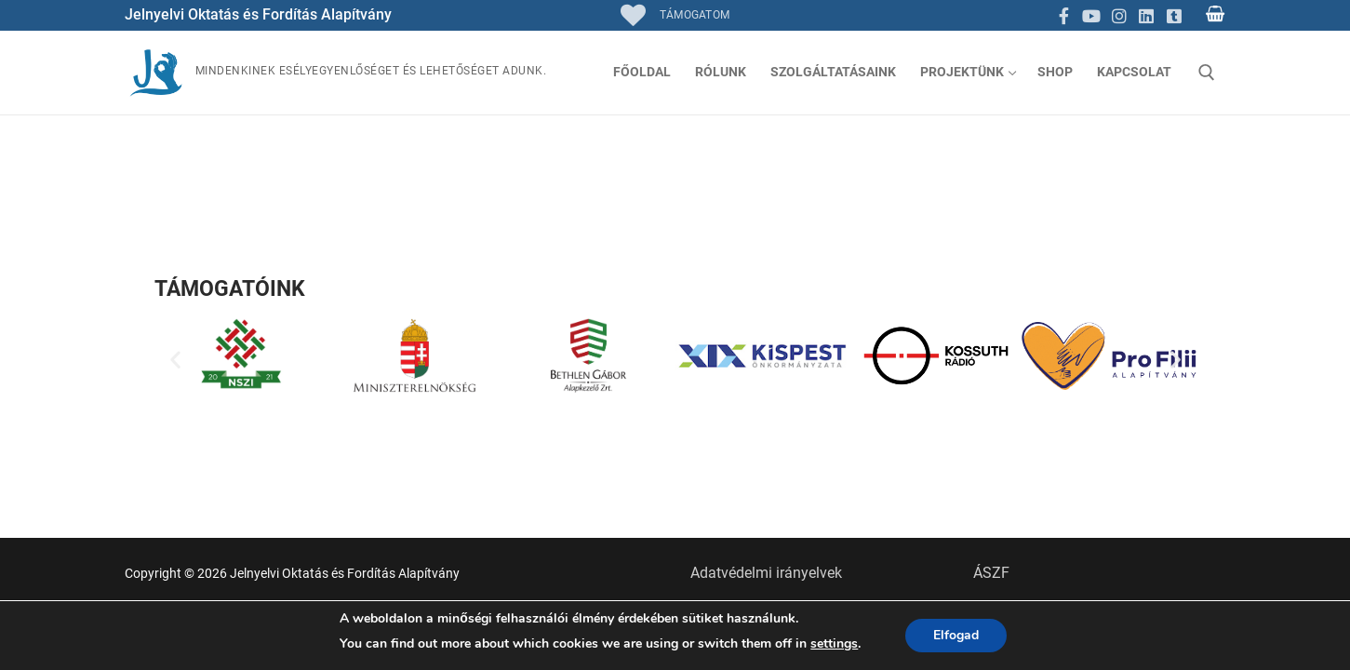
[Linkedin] (1146, 16)
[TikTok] (1174, 16)
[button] (175, 359)
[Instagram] (1119, 16)
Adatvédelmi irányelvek (766, 573)
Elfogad (956, 635)
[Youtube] (1091, 16)
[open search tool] (1206, 72)
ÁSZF (991, 573)
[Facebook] (1064, 16)
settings (834, 643)
